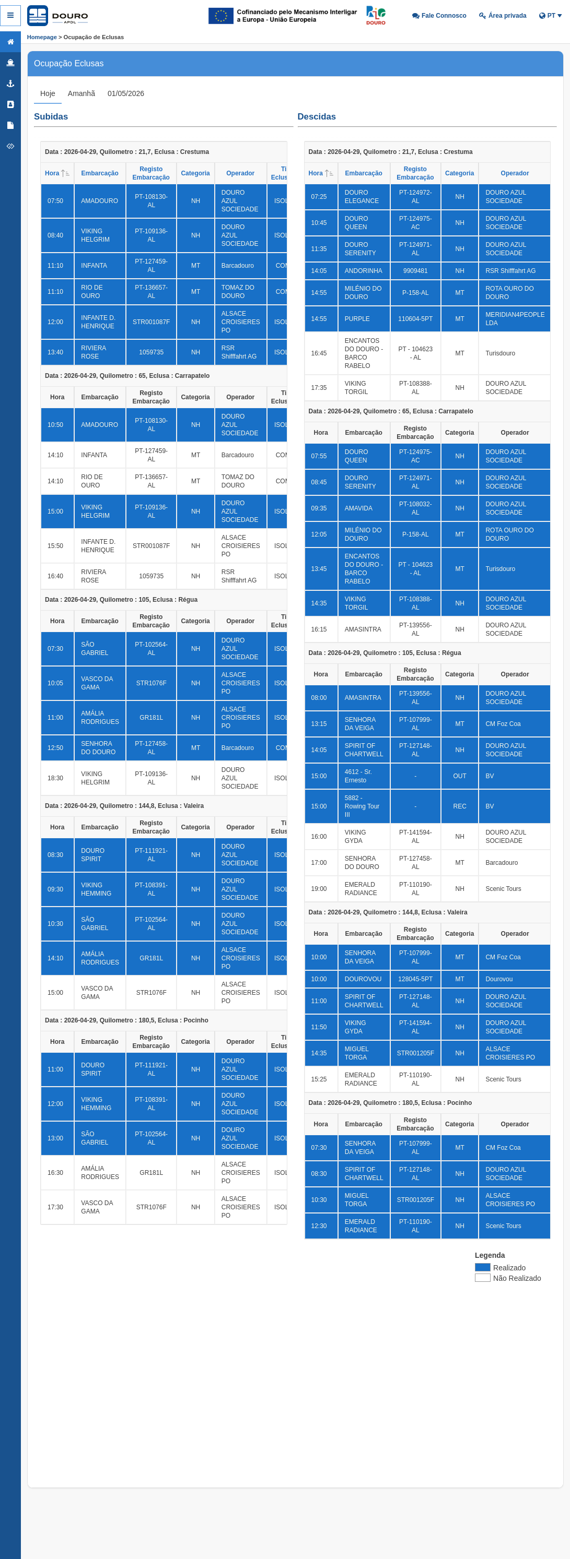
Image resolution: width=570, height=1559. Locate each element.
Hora (59, 173)
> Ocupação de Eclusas (90, 37)
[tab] (48, 93)
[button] (439, 15)
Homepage (42, 37)
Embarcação (100, 173)
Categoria (195, 173)
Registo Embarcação (151, 173)
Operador (240, 173)
